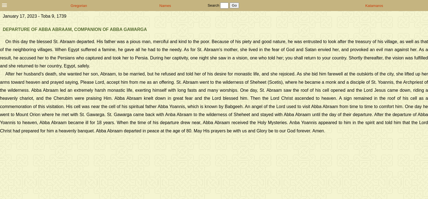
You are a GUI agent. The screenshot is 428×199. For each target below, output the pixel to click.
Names (165, 6)
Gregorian (79, 6)
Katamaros (374, 6)
